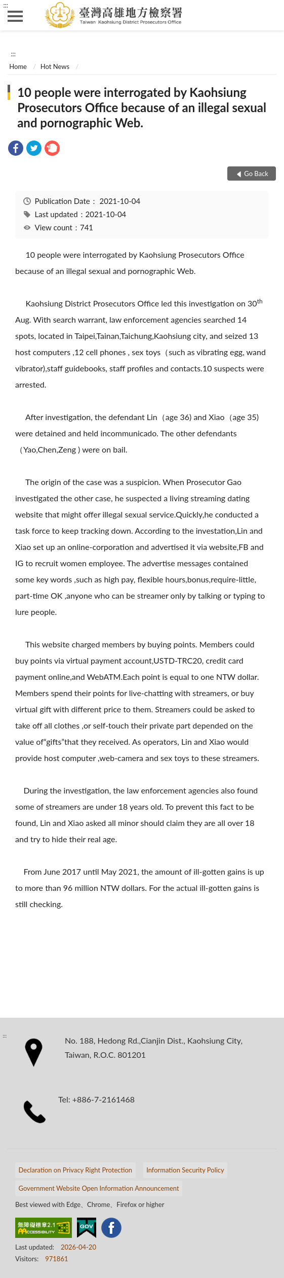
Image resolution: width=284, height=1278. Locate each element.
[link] (15, 149)
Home (18, 66)
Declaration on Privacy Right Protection (76, 1170)
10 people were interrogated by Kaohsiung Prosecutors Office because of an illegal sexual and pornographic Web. (141, 107)
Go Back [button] (256, 173)
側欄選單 (15, 16)
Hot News (54, 66)
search (269, 15)
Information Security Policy (185, 1170)
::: (5, 5)
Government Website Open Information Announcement (99, 1188)
